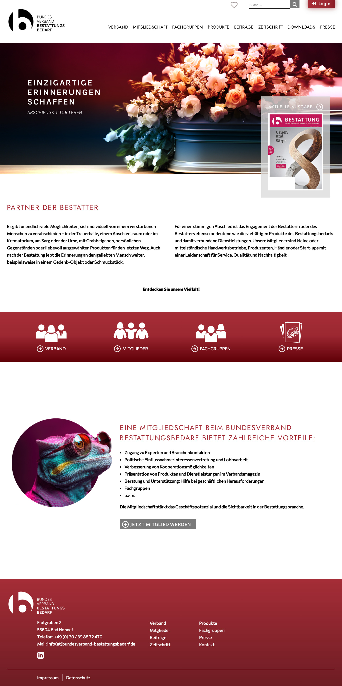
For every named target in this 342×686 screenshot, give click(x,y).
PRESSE (295, 348)
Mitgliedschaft (150, 27)
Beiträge (244, 27)
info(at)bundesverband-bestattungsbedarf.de (91, 643)
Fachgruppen (187, 27)
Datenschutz (78, 677)
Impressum (48, 677)
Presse (327, 27)
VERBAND (55, 348)
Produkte (218, 27)
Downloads (301, 27)
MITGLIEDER (135, 348)
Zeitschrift (270, 27)
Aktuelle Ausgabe (290, 107)
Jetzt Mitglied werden (160, 524)
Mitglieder (160, 630)
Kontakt (206, 644)
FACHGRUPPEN (215, 348)
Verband (118, 27)
